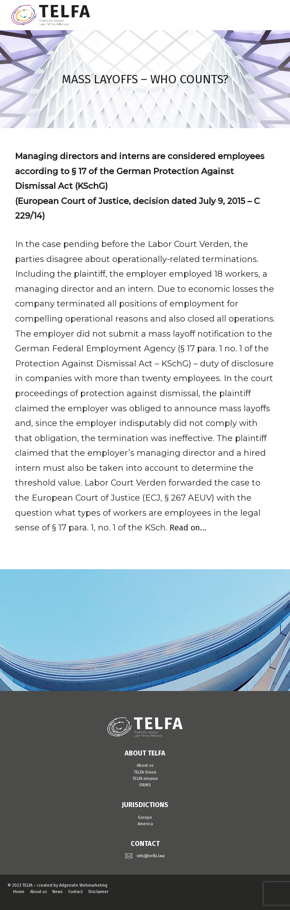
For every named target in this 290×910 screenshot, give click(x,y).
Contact (75, 891)
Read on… (187, 527)
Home (18, 891)
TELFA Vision (145, 772)
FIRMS (145, 785)
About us (145, 765)
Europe (145, 817)
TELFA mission (145, 778)
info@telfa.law (151, 855)
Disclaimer (98, 891)
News (57, 891)
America (145, 823)
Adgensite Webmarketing (83, 885)
